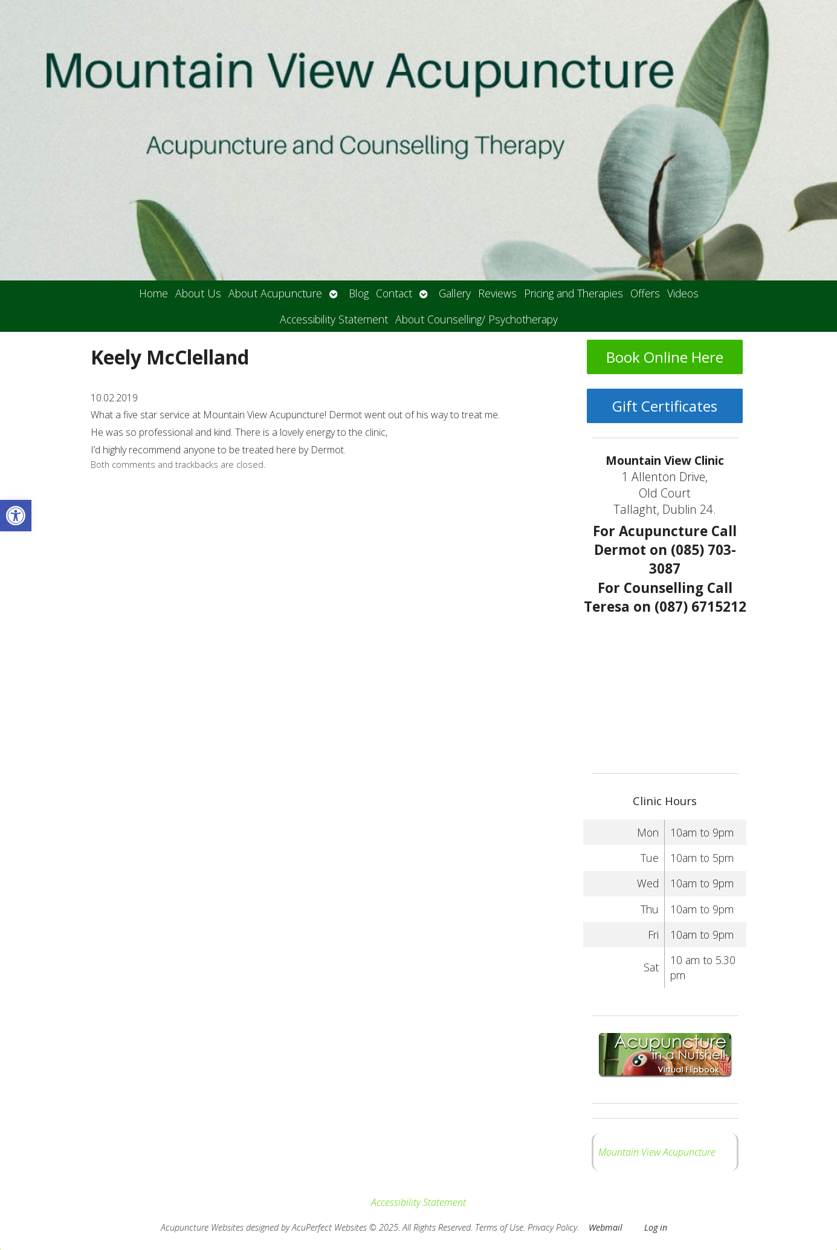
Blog (359, 293)
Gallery (455, 293)
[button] (15, 515)
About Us (198, 293)
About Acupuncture (275, 293)
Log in (655, 1227)
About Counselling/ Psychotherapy (476, 319)
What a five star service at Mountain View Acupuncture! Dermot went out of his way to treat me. (295, 414)
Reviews (497, 293)
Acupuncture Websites (202, 1227)
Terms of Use (499, 1227)
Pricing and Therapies (573, 293)
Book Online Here (664, 357)
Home (153, 293)
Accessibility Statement (334, 319)
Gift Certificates (664, 406)
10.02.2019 (114, 397)
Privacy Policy (552, 1227)
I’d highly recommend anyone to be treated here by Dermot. (218, 449)
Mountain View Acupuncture (657, 1152)
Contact (394, 293)
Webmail (605, 1227)
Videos (683, 293)
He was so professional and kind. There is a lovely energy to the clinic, (239, 432)
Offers (645, 293)
